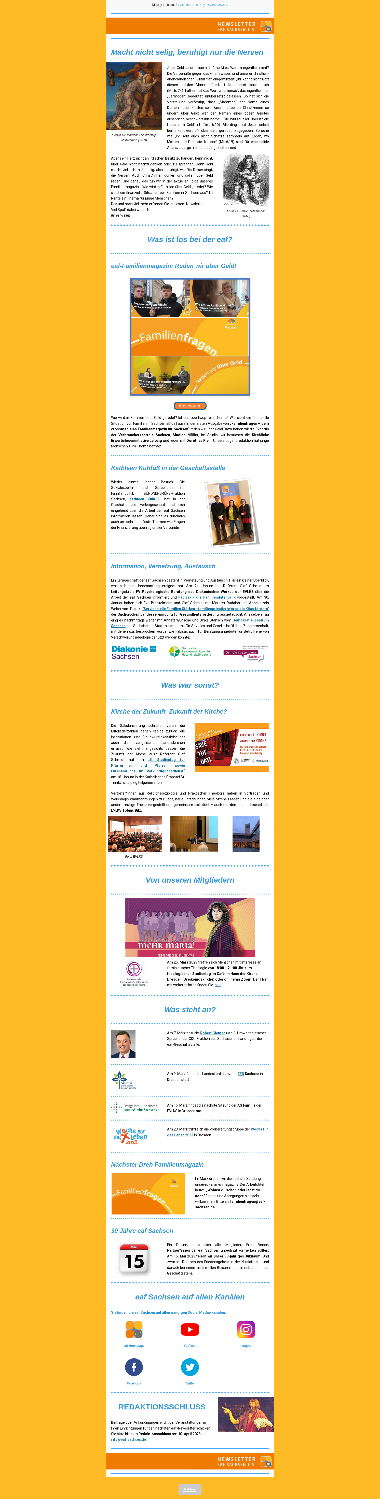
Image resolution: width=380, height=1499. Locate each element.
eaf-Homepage (134, 1346)
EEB (241, 1074)
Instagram (246, 1346)
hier (218, 985)
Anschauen (190, 405)
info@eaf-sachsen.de (128, 1439)
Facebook (134, 1383)
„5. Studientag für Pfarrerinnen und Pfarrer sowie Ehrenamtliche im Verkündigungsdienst (148, 765)
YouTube (190, 1346)
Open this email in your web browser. (203, 5)
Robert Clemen (212, 1033)
